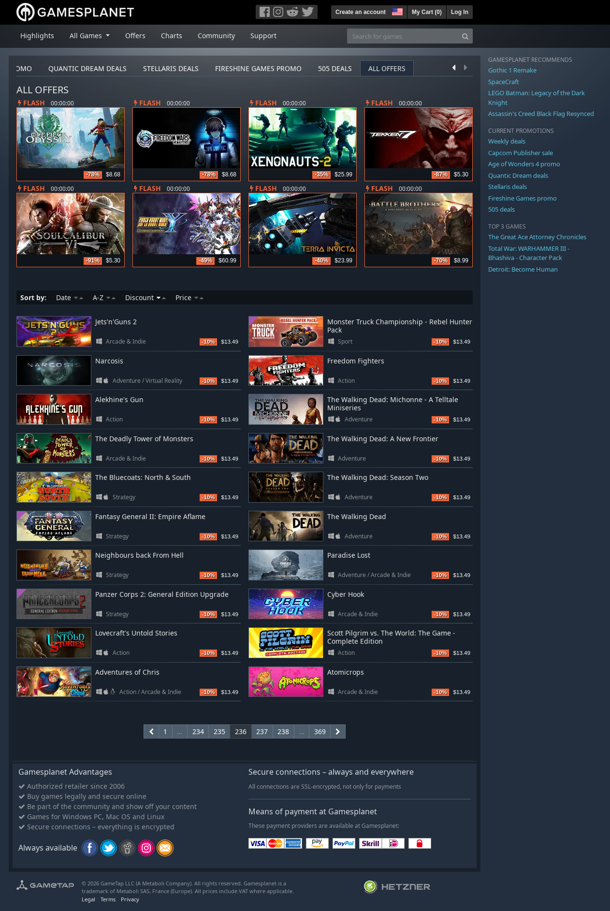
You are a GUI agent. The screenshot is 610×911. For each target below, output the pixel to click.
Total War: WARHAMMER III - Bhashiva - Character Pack (528, 253)
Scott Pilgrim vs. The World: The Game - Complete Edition (391, 637)
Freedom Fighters (355, 360)
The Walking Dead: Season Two (377, 477)
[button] (396, 10)
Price (189, 297)
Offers (135, 35)
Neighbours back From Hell (139, 555)
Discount (145, 297)
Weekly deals (506, 141)
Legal (88, 899)
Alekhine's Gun (119, 399)
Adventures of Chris (127, 672)
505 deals (335, 68)
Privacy (130, 899)
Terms (108, 899)
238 (283, 731)
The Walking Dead (356, 516)
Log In (459, 12)
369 (320, 731)
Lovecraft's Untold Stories (136, 632)
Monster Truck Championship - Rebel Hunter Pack (399, 325)
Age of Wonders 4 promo (524, 163)
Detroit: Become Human (523, 269)
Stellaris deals (171, 68)
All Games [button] (87, 35)
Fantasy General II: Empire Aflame (150, 516)
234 (198, 731)
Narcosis (109, 360)
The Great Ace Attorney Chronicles (537, 236)
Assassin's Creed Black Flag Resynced (541, 113)
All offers (387, 68)
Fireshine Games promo (258, 68)
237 (262, 731)
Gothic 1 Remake (512, 70)
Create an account (360, 12)
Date (69, 297)
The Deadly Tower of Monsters (144, 438)
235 (219, 731)
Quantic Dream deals (87, 68)
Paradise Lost (348, 555)
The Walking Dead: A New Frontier (382, 438)
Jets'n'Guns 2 (116, 321)
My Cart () (427, 12)
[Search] (465, 36)
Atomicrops (345, 672)
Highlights (37, 35)
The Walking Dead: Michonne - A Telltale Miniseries (392, 403)
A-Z (104, 297)
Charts (171, 35)
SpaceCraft (503, 81)
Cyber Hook (345, 594)
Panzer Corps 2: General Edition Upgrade (162, 594)
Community (216, 35)
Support (263, 35)
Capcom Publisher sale (520, 152)
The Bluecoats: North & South (143, 477)
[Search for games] (402, 36)
